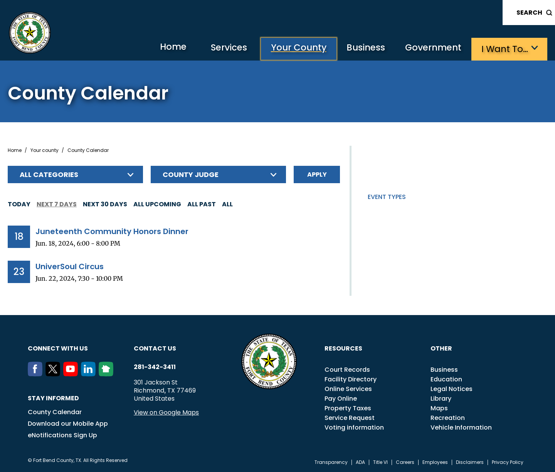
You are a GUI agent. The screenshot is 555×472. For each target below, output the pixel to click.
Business (362, 48)
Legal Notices (452, 388)
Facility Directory (351, 378)
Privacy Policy (507, 462)
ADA (360, 462)
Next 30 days (105, 204)
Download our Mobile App (68, 423)
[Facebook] (36, 374)
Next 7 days (57, 204)
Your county (44, 150)
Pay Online (341, 398)
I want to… (504, 48)
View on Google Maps (166, 412)
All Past (201, 204)
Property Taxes (348, 407)
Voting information (354, 427)
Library (441, 398)
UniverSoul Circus (69, 266)
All (227, 204)
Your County (292, 48)
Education (446, 378)
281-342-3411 (155, 367)
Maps (439, 407)
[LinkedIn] (90, 374)
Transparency (331, 462)
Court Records (347, 369)
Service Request (350, 417)
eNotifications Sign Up (62, 434)
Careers (405, 462)
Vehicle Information (461, 427)
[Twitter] (54, 374)
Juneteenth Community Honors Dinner (111, 231)
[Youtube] (72, 374)
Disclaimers (470, 462)
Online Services (348, 388)
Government (432, 48)
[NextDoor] (107, 374)
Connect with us (58, 348)
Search (529, 12)
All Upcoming (157, 204)
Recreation (448, 417)
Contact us (155, 348)
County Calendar (55, 411)
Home (163, 48)
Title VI (380, 462)
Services (221, 48)
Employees (435, 462)
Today (19, 204)
